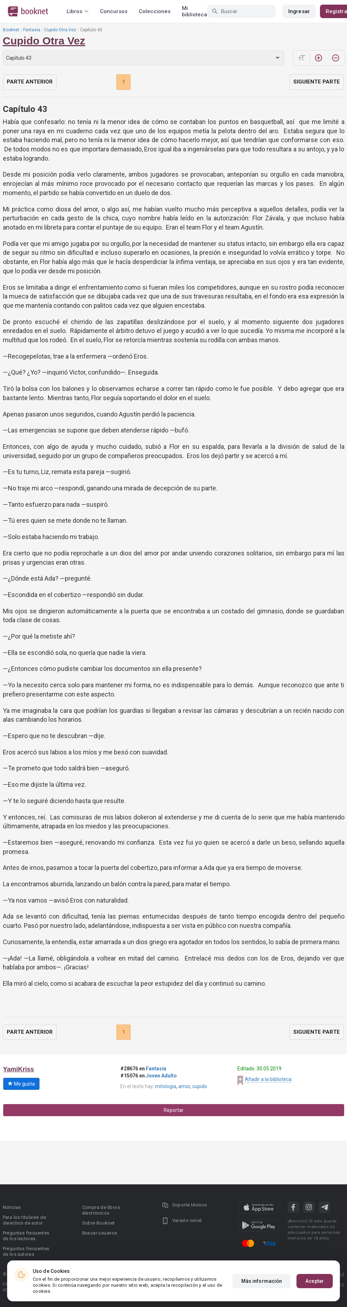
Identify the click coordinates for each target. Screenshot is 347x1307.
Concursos (113, 11)
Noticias (12, 1207)
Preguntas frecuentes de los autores (26, 1251)
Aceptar (314, 1281)
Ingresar (299, 11)
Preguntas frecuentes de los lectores (26, 1235)
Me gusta (21, 1084)
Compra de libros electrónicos (101, 1210)
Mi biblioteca (194, 11)
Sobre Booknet (98, 1223)
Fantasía (31, 29)
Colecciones (154, 11)
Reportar (174, 1110)
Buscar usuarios (99, 1233)
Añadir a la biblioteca (268, 1079)
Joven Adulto (161, 1076)
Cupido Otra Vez (60, 29)
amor (184, 1086)
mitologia (165, 1086)
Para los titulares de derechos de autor (24, 1220)
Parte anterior (30, 82)
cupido (199, 1086)
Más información (261, 1281)
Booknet (11, 29)
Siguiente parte (316, 82)
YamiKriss (18, 1069)
